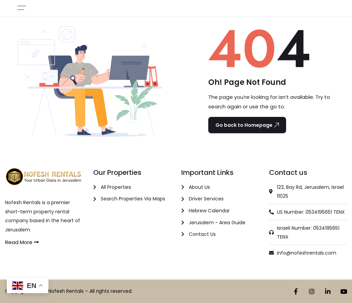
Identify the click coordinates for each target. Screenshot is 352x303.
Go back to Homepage (247, 125)
